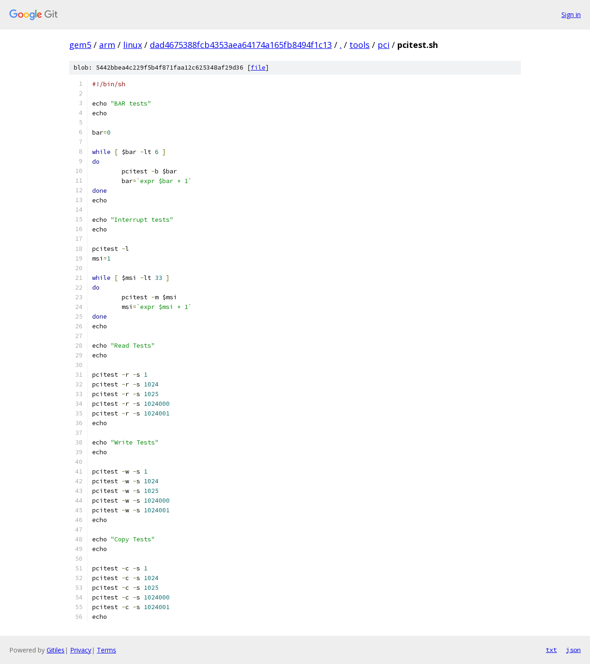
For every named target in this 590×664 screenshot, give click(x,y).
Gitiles (56, 650)
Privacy (80, 650)
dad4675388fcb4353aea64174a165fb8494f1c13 (241, 44)
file (258, 67)
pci (383, 44)
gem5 (80, 44)
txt (551, 650)
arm (107, 44)
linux (132, 44)
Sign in (571, 14)
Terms (106, 650)
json (573, 650)
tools (359, 44)
